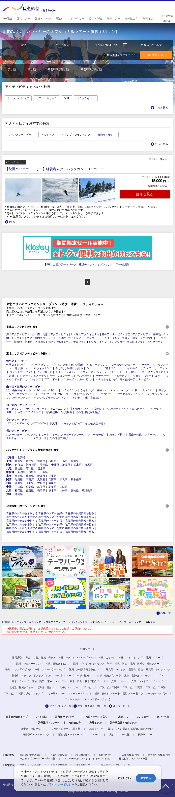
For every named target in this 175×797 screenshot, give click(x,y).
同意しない (124, 778)
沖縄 (8, 494)
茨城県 (66, 464)
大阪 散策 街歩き (45, 657)
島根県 (52, 486)
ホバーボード (84, 375)
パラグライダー (86, 98)
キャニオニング (57, 408)
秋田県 (52, 461)
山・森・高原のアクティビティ (50, 334)
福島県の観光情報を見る (79, 531)
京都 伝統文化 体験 (109, 675)
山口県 (63, 486)
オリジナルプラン (75, 341)
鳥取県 (41, 486)
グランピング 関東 (109, 687)
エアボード (39, 438)
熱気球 (53, 423)
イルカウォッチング (139, 368)
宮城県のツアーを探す (51, 520)
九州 (8, 490)
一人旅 (125, 734)
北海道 (10, 457)
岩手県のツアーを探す (51, 517)
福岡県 (19, 490)
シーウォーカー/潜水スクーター (105, 368)
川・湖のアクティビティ (85, 334)
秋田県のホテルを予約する (22, 524)
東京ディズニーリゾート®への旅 (37, 758)
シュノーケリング (18, 98)
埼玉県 (44, 464)
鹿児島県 (87, 490)
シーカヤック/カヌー (123, 364)
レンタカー (118, 341)
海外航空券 (75, 722)
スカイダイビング (71, 423)
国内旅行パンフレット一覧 (132, 758)
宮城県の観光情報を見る (79, 520)
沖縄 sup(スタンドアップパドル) (77, 657)
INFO (12, 221)
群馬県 (88, 464)
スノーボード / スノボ (80, 693)
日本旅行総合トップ (17, 716)
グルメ (116, 337)
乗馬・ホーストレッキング (112, 390)
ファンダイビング (38, 364)
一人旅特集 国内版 (129, 755)
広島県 (30, 486)
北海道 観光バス (46, 687)
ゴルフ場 (57, 394)
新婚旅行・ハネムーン (70, 734)
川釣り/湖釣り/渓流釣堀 (58, 412)
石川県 (30, 468)
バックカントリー (35, 434)
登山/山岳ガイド (15, 390)
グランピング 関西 (132, 687)
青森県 (19, 461)
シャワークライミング (28, 412)
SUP (66, 98)
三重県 (52, 475)
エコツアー (107, 394)
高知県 (30, 483)
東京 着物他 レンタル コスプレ (143, 675)
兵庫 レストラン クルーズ (147, 681)
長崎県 (41, 490)
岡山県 (19, 486)
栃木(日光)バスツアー (96, 681)
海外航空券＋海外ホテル (123, 722)
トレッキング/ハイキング (43, 390)
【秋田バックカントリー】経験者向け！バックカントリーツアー (54, 169)
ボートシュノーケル (61, 375)
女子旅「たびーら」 (32, 728)
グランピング (89, 687)
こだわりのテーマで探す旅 (65, 728)
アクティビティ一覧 (60, 706)
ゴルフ (45, 394)
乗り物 (157, 334)
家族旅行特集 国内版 (159, 755)
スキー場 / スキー (55, 693)
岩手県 (30, 461)
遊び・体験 (163, 716)
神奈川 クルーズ (64, 675)
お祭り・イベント (99, 341)
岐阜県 (30, 475)
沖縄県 (19, 494)
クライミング (69, 390)
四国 (8, 483)
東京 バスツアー (57, 681)
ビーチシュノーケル (34, 375)
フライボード (44, 371)
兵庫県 (52, 479)
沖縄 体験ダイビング (58, 663)
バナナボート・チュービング (113, 375)
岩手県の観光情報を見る (79, 517)
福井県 (41, 468)
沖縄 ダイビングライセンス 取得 (92, 663)
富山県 (19, 468)
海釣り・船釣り (106, 134)
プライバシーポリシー (60, 784)
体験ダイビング (15, 364)
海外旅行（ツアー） (49, 722)
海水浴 (19, 368)
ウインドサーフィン (21, 371)
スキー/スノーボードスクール (67, 434)
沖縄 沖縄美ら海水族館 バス (86, 669)
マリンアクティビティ (21, 134)
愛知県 (41, 475)
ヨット (159, 375)
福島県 (75, 461)
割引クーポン (155, 341)
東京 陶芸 (38, 681)
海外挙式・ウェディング (36, 734)
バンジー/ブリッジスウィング (51, 397)
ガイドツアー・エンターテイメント (89, 337)
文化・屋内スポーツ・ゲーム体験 (46, 337)
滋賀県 (19, 479)
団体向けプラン (136, 341)
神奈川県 (31, 464)
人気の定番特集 (58, 755)
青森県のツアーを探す (51, 513)
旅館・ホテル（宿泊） (97, 716)
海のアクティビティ (18, 334)
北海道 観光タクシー (21, 687)
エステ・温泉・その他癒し (137, 337)
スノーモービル (97, 434)
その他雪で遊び (59, 438)
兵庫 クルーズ (119, 681)
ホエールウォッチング (39, 368)
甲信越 (10, 472)
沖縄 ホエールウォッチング (50, 669)
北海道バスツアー (69, 687)
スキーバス (151, 434)
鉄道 (111, 734)
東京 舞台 (76, 681)
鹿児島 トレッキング (158, 669)
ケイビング (87, 390)
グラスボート (52, 379)
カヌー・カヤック (46, 98)
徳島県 (19, 483)
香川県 (41, 483)
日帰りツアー (145, 734)
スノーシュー (14, 434)
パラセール (145, 364)
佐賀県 (30, 490)
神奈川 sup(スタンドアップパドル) (31, 675)
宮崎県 (75, 490)
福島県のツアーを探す (51, 531)
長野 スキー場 (130, 693)
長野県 (32, 472)
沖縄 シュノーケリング (29, 663)
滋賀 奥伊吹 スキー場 (107, 693)
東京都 (19, 464)
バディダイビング (106, 379)
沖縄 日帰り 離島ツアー (144, 663)
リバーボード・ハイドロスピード (125, 408)
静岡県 (19, 475)
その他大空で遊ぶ (95, 423)
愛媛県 (52, 483)
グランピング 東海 (155, 687)
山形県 (63, 461)
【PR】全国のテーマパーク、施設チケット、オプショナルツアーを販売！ (87, 264)
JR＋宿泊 (41, 716)
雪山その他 (135, 434)
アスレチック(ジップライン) (156, 693)
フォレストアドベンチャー (81, 394)
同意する (146, 778)
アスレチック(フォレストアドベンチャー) (87, 699)
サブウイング (33, 379)
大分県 (63, 490)
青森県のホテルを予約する (22, 513)
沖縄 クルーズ (154, 657)
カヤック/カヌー (35, 408)
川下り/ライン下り (80, 408)
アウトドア (47, 134)
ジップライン (155, 394)
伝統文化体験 (55, 341)
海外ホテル (95, 722)
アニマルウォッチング (130, 394)
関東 (8, 464)
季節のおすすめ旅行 (30, 755)
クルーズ (95, 734)
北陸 (8, 468)
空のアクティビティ (113, 334)
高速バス (123, 716)
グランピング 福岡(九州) (16, 693)
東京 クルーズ (20, 681)
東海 (8, 475)
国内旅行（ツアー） (66, 716)
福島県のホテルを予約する (22, 531)
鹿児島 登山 (135, 669)
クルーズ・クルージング (77, 379)
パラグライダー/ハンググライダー (26, 423)
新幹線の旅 (105, 755)
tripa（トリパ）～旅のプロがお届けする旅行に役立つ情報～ (121, 728)
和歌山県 (76, 479)
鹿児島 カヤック (115, 669)
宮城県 (41, 461)
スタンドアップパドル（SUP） (98, 371)
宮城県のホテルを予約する (22, 520)
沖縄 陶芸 (121, 663)
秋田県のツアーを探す (51, 524)
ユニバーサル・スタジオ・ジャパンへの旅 (87, 758)
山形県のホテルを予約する (22, 528)
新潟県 (21, 472)
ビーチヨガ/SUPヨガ (132, 371)
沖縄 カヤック (107, 657)
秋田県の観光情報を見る (79, 524)
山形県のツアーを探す (51, 528)
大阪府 (41, 479)
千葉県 (55, 464)
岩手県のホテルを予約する (22, 517)
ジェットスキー (142, 375)
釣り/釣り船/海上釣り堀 (69, 368)
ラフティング (14, 408)
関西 (8, 479)
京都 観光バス (85, 675)
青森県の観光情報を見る (79, 513)
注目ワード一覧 (121, 706)
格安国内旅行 (83, 755)
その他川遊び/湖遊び (88, 412)
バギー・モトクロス (143, 390)
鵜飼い (98, 408)
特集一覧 (166, 613)
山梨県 (44, 472)
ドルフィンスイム (66, 371)
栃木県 (77, 464)
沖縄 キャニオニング (131, 657)
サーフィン (160, 368)
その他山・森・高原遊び (86, 397)
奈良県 (63, 479)
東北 (8, 461)
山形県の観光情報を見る (79, 528)
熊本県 (52, 490)
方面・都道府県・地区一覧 (92, 706)
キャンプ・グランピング (75, 134)
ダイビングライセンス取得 (68, 364)
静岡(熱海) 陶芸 (21, 657)
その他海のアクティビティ (135, 379)
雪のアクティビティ (139, 334)
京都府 (30, 479)
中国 (8, 486)
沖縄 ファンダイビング (18, 669)
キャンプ (38, 693)
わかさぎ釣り (117, 434)
